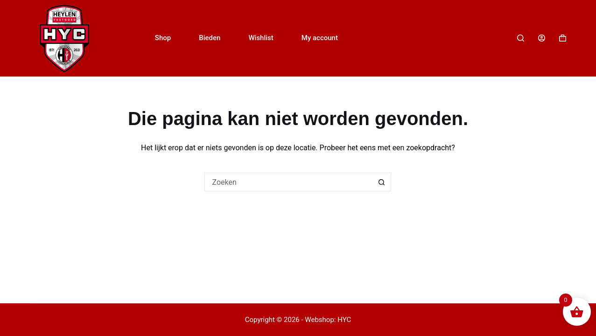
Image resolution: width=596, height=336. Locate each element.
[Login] (541, 38)
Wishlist (260, 38)
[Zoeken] (520, 38)
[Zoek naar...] (288, 182)
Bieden (209, 38)
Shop (163, 38)
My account (320, 38)
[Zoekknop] (381, 182)
